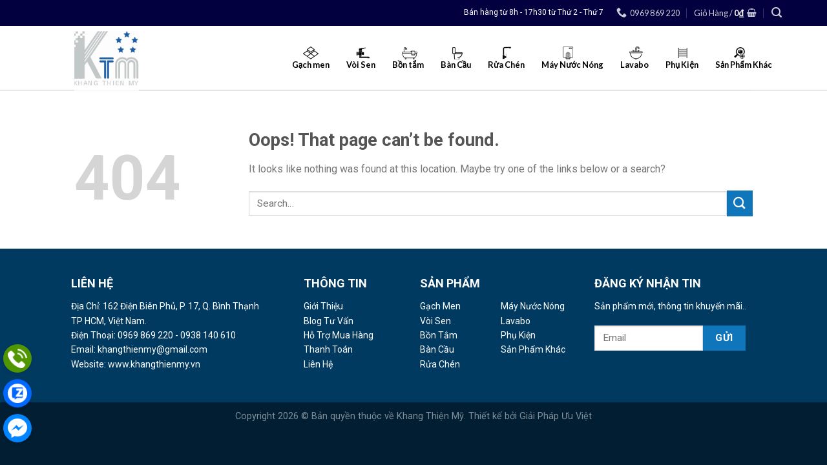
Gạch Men (440, 306)
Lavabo (515, 321)
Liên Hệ (318, 364)
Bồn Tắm (438, 335)
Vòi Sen (435, 321)
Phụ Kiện (518, 335)
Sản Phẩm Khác (533, 349)
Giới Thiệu (323, 306)
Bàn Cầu (437, 349)
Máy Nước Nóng (533, 306)
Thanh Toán (328, 349)
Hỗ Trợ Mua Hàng (338, 335)
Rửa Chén (440, 364)
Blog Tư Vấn (328, 321)
